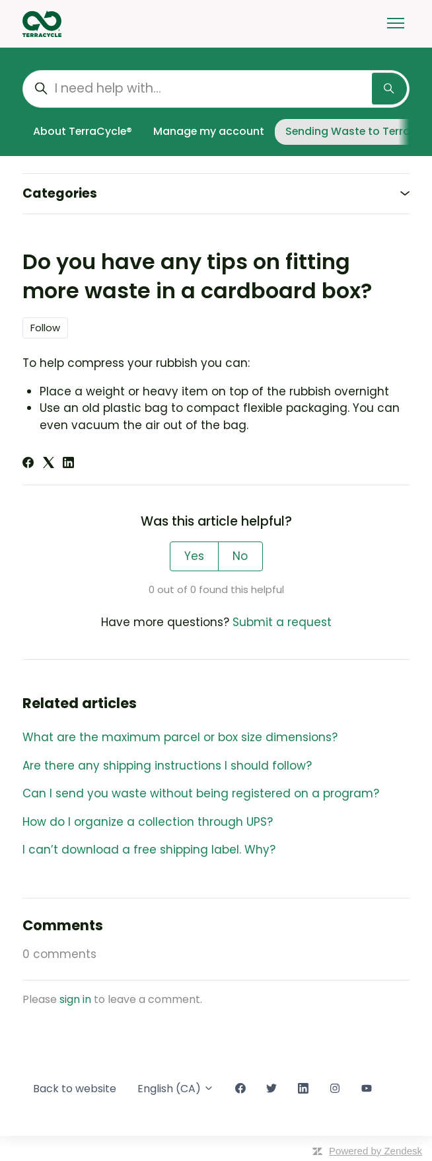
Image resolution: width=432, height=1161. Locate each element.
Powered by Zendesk (375, 1150)
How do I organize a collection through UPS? (147, 822)
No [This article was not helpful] (240, 556)
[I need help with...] (216, 89)
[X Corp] (48, 464)
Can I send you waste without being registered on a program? (200, 793)
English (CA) (175, 1088)
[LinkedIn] (68, 464)
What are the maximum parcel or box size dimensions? (180, 737)
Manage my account (208, 131)
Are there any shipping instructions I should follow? (167, 766)
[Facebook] (28, 464)
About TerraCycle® (82, 131)
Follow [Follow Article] (45, 328)
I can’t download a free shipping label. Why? (148, 850)
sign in (75, 999)
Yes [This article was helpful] (194, 556)
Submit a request (282, 622)
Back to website (74, 1088)
